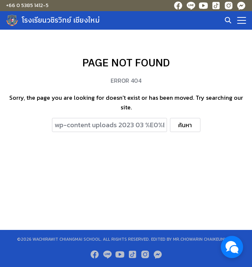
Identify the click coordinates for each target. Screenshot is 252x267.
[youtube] (203, 5)
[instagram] (228, 5)
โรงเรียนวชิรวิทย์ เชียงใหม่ (61, 20)
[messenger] (241, 5)
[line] (191, 5)
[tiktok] (216, 5)
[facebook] (178, 5)
